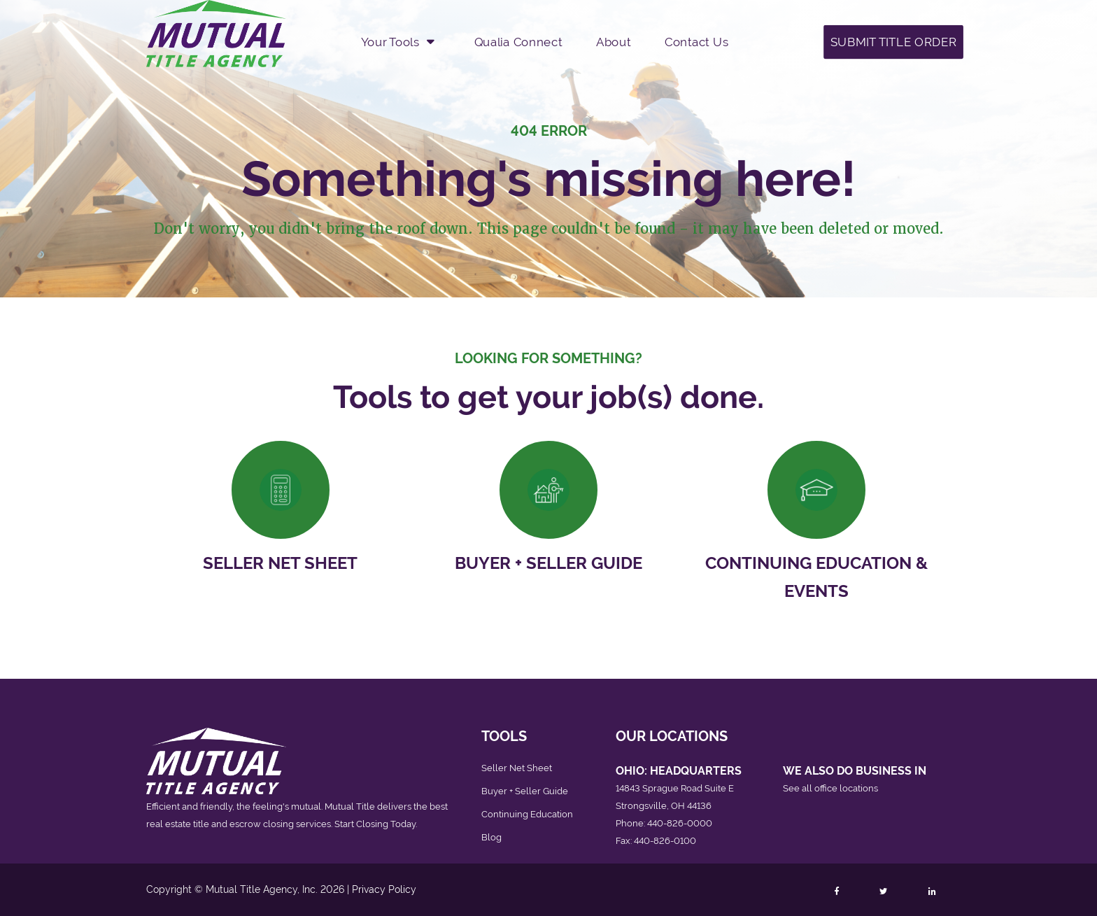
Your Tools (390, 41)
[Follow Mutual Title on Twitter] (883, 891)
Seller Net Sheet (280, 563)
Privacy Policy (384, 889)
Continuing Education (527, 814)
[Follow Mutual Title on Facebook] (836, 891)
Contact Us (696, 41)
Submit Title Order (893, 41)
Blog (491, 837)
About (613, 41)
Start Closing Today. (375, 824)
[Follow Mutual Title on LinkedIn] (932, 891)
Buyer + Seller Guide (548, 563)
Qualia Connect (518, 41)
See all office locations (830, 788)
